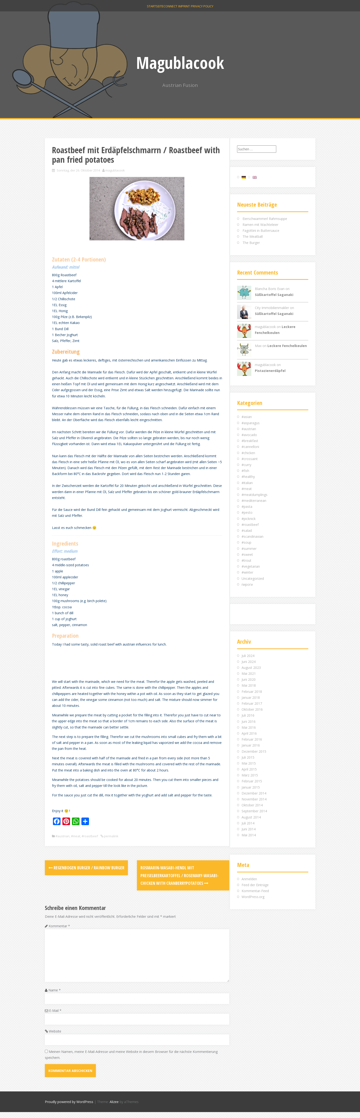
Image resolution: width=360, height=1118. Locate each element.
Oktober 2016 (252, 709)
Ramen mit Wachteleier (260, 224)
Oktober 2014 (252, 805)
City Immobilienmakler (272, 307)
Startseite (148, 10)
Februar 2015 (252, 781)
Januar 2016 (251, 745)
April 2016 (249, 733)
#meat (75, 842)
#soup (246, 542)
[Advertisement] (138, 667)
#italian (247, 483)
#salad (247, 530)
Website (55, 1037)
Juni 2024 (249, 661)
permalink (110, 842)
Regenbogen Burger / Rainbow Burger (86, 873)
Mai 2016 (249, 727)
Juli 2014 (248, 823)
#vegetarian (251, 566)
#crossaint (250, 459)
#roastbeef (90, 842)
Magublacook (180, 62)
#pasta (247, 506)
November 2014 (254, 799)
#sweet (247, 554)
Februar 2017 (252, 703)
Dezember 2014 (254, 793)
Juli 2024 (248, 655)
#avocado (249, 435)
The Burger (251, 242)
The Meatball (253, 236)
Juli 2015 (248, 757)
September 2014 (254, 811)
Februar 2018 (252, 691)
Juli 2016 (248, 715)
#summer (249, 548)
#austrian (63, 842)
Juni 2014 (249, 829)
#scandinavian (252, 536)
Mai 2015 (249, 763)
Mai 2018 (249, 685)
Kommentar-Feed (255, 891)
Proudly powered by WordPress (69, 1108)
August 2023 (251, 667)
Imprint (186, 10)
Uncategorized (253, 578)
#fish (245, 470)
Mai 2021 (249, 673)
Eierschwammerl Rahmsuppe (265, 218)
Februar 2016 (252, 739)
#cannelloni (250, 446)
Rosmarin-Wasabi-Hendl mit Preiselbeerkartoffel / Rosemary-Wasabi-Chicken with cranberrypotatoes (176, 881)
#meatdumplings (254, 494)
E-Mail (55, 1016)
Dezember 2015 (254, 751)
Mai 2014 (249, 835)
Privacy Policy (209, 10)
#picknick (249, 518)
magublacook (115, 170)
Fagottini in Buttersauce (261, 230)
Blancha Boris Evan (270, 288)
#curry (246, 464)
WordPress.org (253, 896)
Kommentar (59, 932)
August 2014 (251, 817)
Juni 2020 (249, 679)
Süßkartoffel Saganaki (274, 294)
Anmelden (249, 879)
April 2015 (249, 769)
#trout (246, 560)
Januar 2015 (251, 787)
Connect (168, 10)
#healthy (248, 476)
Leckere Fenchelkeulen (287, 345)
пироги (247, 584)
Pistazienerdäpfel (270, 370)
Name (54, 996)
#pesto (247, 512)
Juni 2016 (249, 721)
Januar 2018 (251, 697)
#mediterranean (254, 500)
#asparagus (251, 423)
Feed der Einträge (255, 885)
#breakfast (250, 440)
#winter (247, 572)
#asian (247, 416)
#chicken (248, 453)
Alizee (114, 1108)
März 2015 (250, 775)
